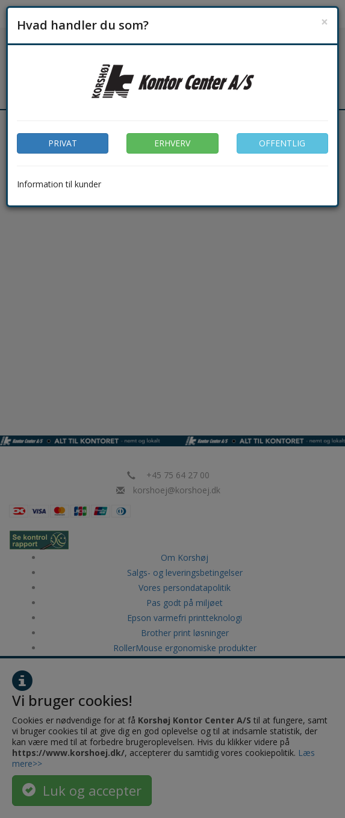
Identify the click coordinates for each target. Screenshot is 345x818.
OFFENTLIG (282, 143)
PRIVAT (62, 143)
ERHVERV (172, 143)
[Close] (324, 22)
